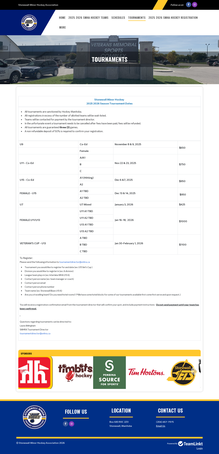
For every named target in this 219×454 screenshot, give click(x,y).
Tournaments (137, 18)
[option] (33, 372)
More (62, 27)
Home (62, 18)
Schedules (118, 18)
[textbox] (109, 217)
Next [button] (195, 371)
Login (200, 448)
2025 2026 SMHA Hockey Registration (173, 18)
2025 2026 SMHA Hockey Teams (88, 18)
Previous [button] (24, 371)
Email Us (160, 425)
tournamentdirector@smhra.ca (74, 262)
